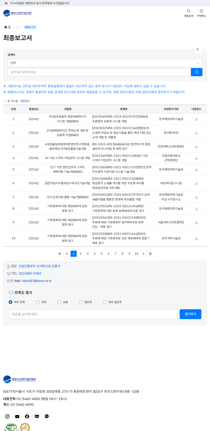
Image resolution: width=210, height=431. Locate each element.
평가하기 (190, 314)
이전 (67, 254)
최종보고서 (30, 26)
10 (136, 253)
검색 (196, 72)
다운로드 (196, 119)
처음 (60, 254)
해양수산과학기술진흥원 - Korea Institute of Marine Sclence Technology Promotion (17, 13)
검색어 (11, 54)
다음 (143, 254)
